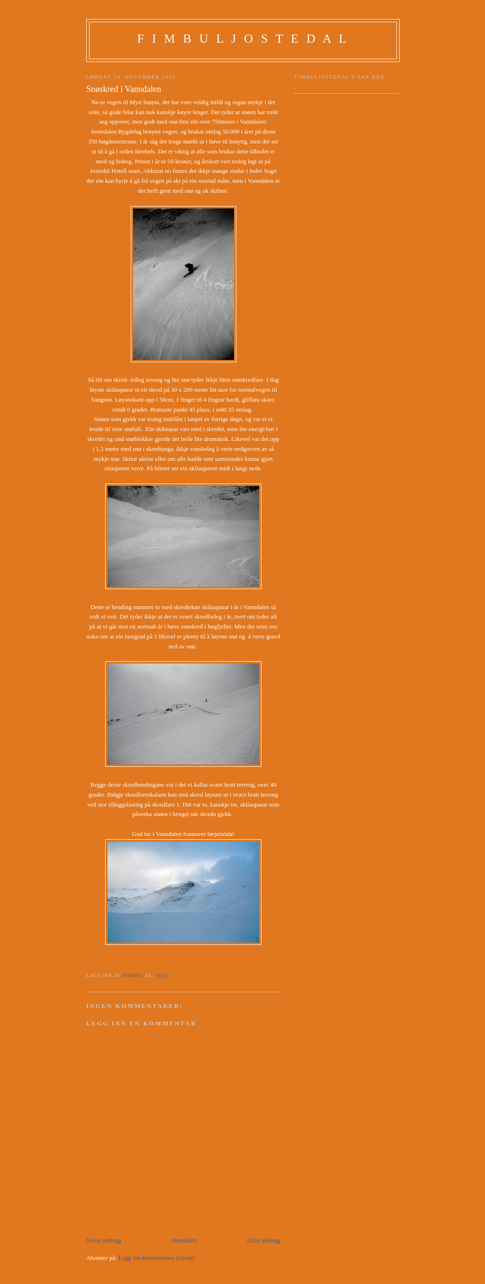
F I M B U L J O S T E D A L (243, 38)
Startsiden (184, 1240)
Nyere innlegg (103, 1240)
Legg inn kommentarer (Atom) (156, 1257)
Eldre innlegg (263, 1240)
